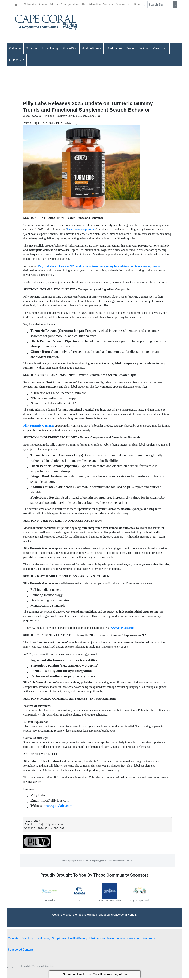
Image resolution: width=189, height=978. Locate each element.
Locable (26, 966)
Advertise (94, 4)
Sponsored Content (20, 950)
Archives (108, 4)
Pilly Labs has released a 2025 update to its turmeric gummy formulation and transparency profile (99, 266)
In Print (143, 48)
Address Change (60, 4)
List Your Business (100, 974)
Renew (43, 4)
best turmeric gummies (81, 229)
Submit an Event (73, 974)
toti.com (137, 4)
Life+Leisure (114, 48)
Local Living (50, 48)
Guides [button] (15, 60)
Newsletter (79, 4)
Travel (131, 48)
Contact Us (122, 4)
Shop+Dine (69, 48)
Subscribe (30, 4)
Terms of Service (43, 966)
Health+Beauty (91, 48)
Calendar (15, 48)
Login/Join (121, 974)
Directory (31, 48)
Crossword (160, 48)
